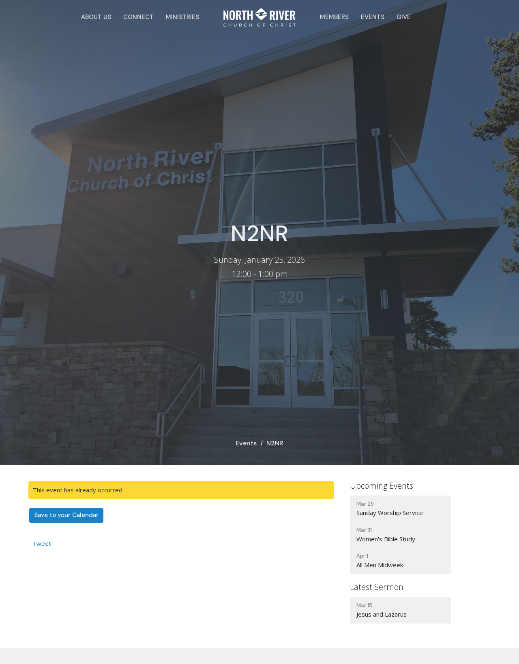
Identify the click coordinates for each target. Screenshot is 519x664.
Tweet (41, 543)
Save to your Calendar (66, 515)
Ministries (182, 17)
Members (334, 17)
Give (404, 17)
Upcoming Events (381, 485)
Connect (138, 17)
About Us (96, 17)
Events (372, 17)
